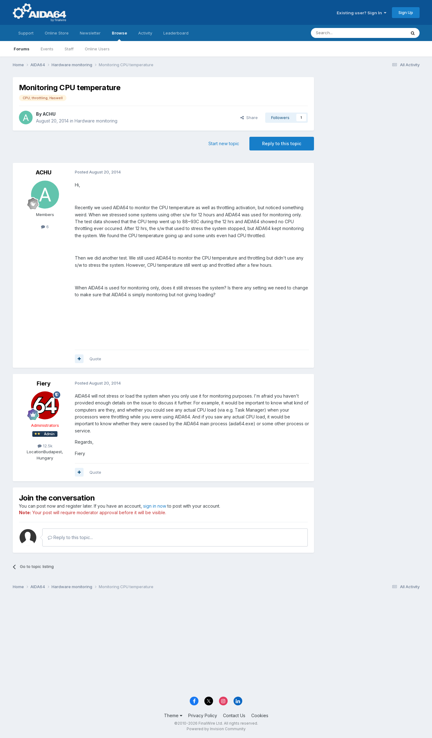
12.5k (45, 445)
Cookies (259, 715)
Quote (95, 358)
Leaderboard (176, 32)
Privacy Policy (202, 715)
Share (249, 117)
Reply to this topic (281, 143)
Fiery (44, 383)
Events (47, 48)
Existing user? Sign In (361, 12)
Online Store (57, 32)
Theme (173, 715)
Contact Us (234, 715)
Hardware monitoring (96, 120)
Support (26, 32)
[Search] (342, 33)
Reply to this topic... (70, 537)
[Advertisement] (370, 118)
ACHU (49, 114)
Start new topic (223, 143)
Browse (119, 35)
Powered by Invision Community (216, 728)
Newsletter (90, 32)
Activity (145, 32)
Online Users (97, 48)
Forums (22, 48)
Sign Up (405, 12)
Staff (69, 48)
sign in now (154, 506)
